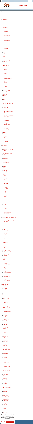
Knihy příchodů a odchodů (6, 366)
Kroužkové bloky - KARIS (7, 237)
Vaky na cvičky (5, 87)
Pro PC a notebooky (6, 316)
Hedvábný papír (5, 375)
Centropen (5, 140)
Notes (4, 225)
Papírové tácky (5, 392)
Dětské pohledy (5, 32)
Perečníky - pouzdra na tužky (8, 78)
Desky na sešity (5, 81)
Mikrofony (5, 197)
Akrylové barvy (6, 112)
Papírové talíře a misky (6, 388)
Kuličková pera (5, 94)
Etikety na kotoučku (5, 353)
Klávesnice (5, 199)
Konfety (4, 56)
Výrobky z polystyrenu (7, 31)
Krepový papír (6, 123)
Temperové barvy (6, 108)
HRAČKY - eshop (4, 18)
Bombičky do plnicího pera (6, 403)
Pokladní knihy (6, 363)
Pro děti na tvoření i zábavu (5, 163)
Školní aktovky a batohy (6, 65)
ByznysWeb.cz (30, 422)
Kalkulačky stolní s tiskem (7, 212)
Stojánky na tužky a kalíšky (7, 311)
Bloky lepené (5, 234)
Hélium (4, 52)
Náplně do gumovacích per (6, 405)
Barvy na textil (5, 170)
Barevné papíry (5, 277)
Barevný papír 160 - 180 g (7, 280)
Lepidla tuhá (4, 337)
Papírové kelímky (5, 395)
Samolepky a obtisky (6, 39)
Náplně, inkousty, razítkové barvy (6, 399)
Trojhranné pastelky (6, 128)
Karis (4, 238)
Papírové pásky (5, 345)
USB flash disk (6, 201)
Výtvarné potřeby (5, 107)
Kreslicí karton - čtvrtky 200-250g (8, 119)
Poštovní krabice (5, 379)
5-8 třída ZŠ (5, 69)
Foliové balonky (6, 48)
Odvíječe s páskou (5, 341)
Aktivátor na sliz (6, 340)
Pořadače (4, 259)
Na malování (4, 125)
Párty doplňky (7, 184)
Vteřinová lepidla (5, 348)
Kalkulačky (4, 204)
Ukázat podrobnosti (3, 421)
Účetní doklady (5, 357)
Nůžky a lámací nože (5, 284)
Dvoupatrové (5, 74)
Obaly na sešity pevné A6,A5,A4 (7, 102)
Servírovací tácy (5, 391)
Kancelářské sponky (5, 312)
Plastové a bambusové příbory (7, 387)
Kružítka (4, 98)
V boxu (5, 246)
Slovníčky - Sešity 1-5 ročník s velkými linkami (10, 220)
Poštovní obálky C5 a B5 (6, 298)
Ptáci (5, 192)
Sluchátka (5, 196)
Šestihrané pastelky (6, 129)
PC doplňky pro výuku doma (7, 195)
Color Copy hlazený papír (6, 276)
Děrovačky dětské (6, 121)
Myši (4, 200)
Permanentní (6, 138)
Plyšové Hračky (6, 188)
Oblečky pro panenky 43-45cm (9, 180)
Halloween (6, 187)
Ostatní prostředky (6, 319)
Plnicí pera (4, 95)
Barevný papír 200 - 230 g (7, 281)
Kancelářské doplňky (5, 306)
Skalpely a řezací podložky (6, 292)
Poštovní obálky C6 (5, 297)
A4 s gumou (5, 82)
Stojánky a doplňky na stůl (6, 307)
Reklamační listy (5, 367)
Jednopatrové (5, 73)
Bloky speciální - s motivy (7, 235)
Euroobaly (5, 263)
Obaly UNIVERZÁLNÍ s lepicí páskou (8, 103)
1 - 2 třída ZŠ (5, 66)
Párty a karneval (6, 183)
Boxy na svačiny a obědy (6, 60)
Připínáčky (4, 325)
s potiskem (5, 258)
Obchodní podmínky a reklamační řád (8, 20)
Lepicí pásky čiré (5, 336)
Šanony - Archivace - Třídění (6, 250)
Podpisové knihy (5, 247)
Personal (5, 260)
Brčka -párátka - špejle (6, 396)
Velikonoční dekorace (7, 40)
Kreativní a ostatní (5, 289)
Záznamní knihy (5, 239)
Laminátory (4, 408)
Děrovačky (4, 328)
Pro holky (5, 179)
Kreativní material (6, 28)
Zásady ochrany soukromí (4, 419)
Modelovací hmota (6, 120)
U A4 (5, 271)
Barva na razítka (5, 404)
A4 (4, 267)
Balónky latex (5, 43)
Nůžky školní (5, 288)
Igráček (5, 175)
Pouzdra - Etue (6, 77)
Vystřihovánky (5, 167)
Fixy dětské (4, 132)
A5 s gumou (5, 83)
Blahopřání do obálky (7, 35)
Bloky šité (5, 233)
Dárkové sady (5, 62)
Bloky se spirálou (6, 230)
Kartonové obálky (5, 302)
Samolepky (4, 166)
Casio (5, 209)
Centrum (5, 332)
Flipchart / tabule (7, 142)
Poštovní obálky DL (5, 301)
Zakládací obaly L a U (7, 264)
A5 (5, 268)
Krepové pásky (5, 344)
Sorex (4, 354)
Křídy (4, 100)
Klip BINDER (5, 324)
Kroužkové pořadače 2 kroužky (7, 251)
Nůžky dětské (5, 285)
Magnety (4, 323)
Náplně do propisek (5, 400)
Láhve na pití (5, 61)
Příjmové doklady (6, 362)
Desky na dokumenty (6, 254)
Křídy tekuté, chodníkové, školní (8, 115)
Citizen (6, 208)
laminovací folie (6, 409)
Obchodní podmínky (5, 19)
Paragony (5, 358)
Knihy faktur (5, 365)
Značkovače (5, 136)
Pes (5, 191)
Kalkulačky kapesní (6, 213)
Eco (5, 226)
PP (4, 256)
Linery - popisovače (5, 133)
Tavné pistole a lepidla (7, 124)
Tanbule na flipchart (5, 412)
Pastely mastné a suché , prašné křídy (9, 111)
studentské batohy (6, 70)
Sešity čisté (5, 222)
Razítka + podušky (6, 116)
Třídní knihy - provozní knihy (7, 243)
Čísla (4, 44)
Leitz (4, 333)
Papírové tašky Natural (6, 371)
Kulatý (5, 45)
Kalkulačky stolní (6, 205)
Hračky (4, 174)
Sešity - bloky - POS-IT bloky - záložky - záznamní (9, 217)
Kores (5, 137)
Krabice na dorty (5, 378)
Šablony (4, 99)
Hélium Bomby (6, 53)
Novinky (3, 57)
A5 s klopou (5, 86)
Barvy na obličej (5, 171)
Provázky (4, 384)
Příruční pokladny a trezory (6, 327)
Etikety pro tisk (5, 216)
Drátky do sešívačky (5, 320)
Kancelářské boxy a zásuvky (7, 272)
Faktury (5, 361)
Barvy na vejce (6, 36)
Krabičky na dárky (5, 374)
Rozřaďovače (5, 255)
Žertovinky (5, 178)
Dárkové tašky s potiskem (6, 370)
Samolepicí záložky (5, 242)
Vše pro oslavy (4, 41)
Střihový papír (5, 382)
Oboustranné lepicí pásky (6, 350)
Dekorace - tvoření (5, 27)
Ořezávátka (4, 104)
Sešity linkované (6, 221)
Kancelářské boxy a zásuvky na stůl (8, 308)
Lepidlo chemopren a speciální (7, 346)
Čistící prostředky (5, 315)
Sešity (4, 218)
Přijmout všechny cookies (10, 422)
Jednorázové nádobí (4, 386)
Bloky (4, 229)
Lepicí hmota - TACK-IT (6, 349)
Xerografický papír (5, 275)
